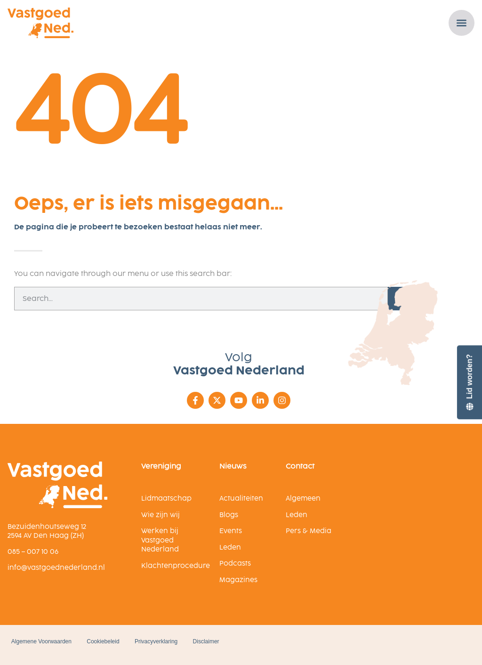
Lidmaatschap (166, 499)
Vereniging (161, 466)
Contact (300, 466)
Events (230, 531)
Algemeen (303, 499)
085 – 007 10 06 (33, 552)
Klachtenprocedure (175, 566)
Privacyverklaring (161, 641)
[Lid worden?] (469, 382)
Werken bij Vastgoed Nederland (160, 540)
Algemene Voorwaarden (39, 641)
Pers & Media (308, 531)
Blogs (228, 515)
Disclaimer (215, 641)
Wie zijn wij (160, 515)
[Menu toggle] (462, 23)
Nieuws (232, 466)
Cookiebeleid (104, 641)
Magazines (238, 580)
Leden (230, 547)
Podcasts (235, 564)
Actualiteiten (241, 499)
